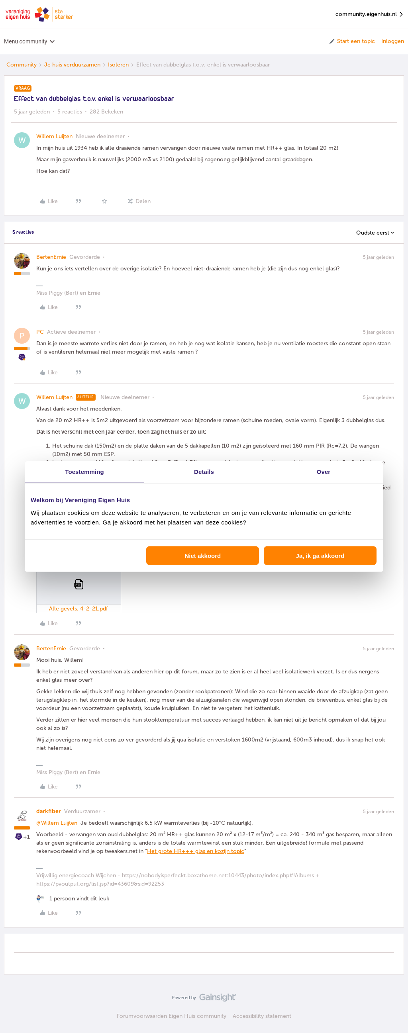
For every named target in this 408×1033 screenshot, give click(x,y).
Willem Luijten (54, 136)
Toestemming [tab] (84, 471)
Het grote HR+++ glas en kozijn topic (195, 851)
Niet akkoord (202, 555)
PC (40, 332)
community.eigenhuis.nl (369, 14)
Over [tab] (324, 471)
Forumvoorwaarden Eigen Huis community (171, 1016)
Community (21, 64)
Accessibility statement (262, 1016)
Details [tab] (204, 471)
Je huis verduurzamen (72, 64)
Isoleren (118, 64)
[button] (351, 41)
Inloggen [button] (392, 41)
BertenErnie (51, 257)
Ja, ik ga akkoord (320, 555)
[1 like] (72, 898)
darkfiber (48, 811)
